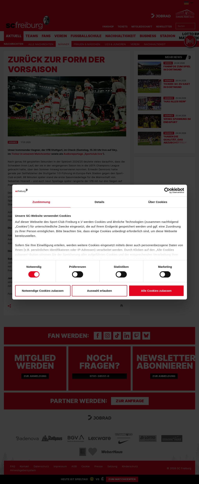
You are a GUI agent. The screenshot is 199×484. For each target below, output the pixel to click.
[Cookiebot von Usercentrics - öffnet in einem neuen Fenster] (167, 190)
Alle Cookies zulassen (156, 290)
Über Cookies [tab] (157, 201)
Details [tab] (99, 201)
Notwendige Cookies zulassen (42, 290)
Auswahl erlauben (99, 290)
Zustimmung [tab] (41, 201)
